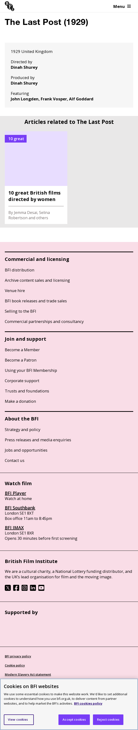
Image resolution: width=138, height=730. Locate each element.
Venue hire (15, 290)
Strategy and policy (22, 429)
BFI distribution (19, 270)
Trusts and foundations (27, 391)
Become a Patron (20, 360)
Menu (122, 6)
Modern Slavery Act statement (28, 674)
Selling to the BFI (20, 311)
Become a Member (22, 349)
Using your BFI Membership (31, 370)
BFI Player (15, 493)
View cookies (18, 719)
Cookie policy (15, 665)
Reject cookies (108, 719)
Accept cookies (74, 719)
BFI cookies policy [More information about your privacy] (88, 703)
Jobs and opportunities (26, 450)
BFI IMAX (14, 527)
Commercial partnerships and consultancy (44, 321)
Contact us (14, 460)
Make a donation (20, 401)
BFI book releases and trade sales (36, 301)
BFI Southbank (20, 508)
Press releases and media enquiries (38, 440)
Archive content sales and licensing (37, 280)
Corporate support (22, 380)
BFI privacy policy (18, 656)
